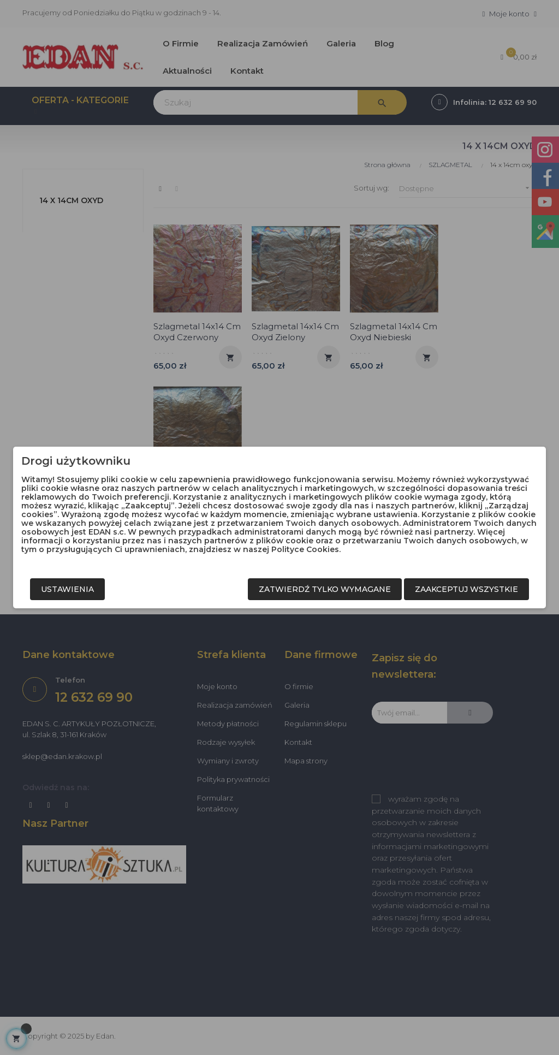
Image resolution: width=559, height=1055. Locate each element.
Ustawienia (67, 589)
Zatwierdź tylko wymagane (325, 589)
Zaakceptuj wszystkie (466, 589)
